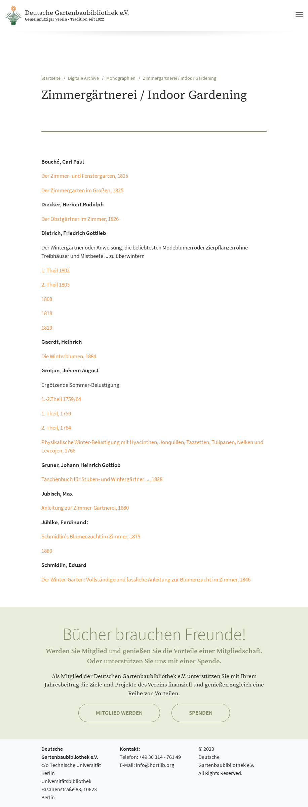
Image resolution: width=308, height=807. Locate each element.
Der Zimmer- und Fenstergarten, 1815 (84, 175)
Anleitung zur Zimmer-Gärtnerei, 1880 (85, 507)
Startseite (51, 78)
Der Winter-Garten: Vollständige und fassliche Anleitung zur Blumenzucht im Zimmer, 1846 (146, 579)
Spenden (201, 712)
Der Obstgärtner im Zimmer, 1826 (80, 219)
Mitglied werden (119, 712)
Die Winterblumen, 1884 (68, 356)
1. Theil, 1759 (56, 413)
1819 (46, 327)
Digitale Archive (83, 78)
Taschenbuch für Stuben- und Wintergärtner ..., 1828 (102, 479)
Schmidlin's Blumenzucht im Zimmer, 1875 (90, 536)
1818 (46, 313)
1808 (46, 299)
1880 (46, 550)
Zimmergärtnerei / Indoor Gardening (179, 78)
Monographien (121, 78)
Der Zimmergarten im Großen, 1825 (82, 190)
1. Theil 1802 (55, 270)
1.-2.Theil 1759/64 (61, 399)
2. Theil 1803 (55, 284)
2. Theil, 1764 (56, 427)
